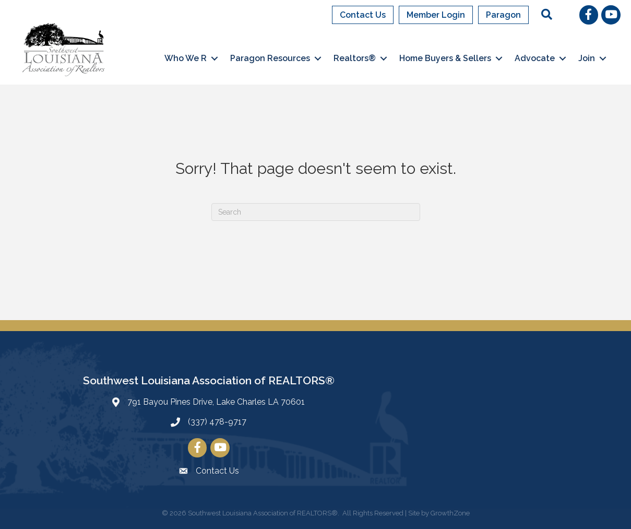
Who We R (185, 58)
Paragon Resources (270, 58)
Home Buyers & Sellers (445, 58)
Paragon (503, 15)
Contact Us (363, 15)
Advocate (535, 58)
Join (586, 58)
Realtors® (355, 58)
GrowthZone (450, 513)
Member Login (436, 15)
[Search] (315, 212)
